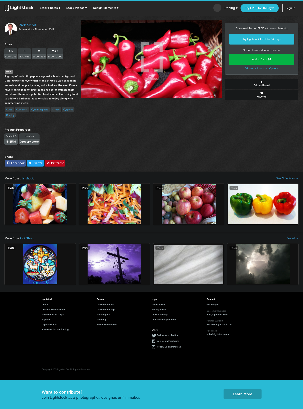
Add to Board (262, 84)
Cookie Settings (160, 314)
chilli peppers (39, 109)
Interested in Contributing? (56, 329)
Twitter (35, 163)
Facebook (15, 163)
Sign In (290, 8)
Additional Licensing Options (262, 68)
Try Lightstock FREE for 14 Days (262, 39)
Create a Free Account (53, 309)
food (56, 109)
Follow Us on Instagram (169, 346)
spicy (10, 115)
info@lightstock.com (217, 314)
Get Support (213, 304)
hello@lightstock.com (218, 334)
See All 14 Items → (287, 178)
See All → (292, 238)
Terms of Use (158, 304)
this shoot (26, 178)
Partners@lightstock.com (219, 324)
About (45, 304)
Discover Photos (105, 304)
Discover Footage (106, 309)
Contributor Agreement (164, 319)
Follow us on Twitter (167, 335)
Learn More (242, 394)
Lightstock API (49, 324)
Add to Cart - (261, 59)
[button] (50, 8)
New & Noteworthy (106, 324)
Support (46, 319)
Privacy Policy (159, 309)
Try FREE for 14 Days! (259, 8)
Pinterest (55, 163)
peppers (22, 109)
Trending (101, 319)
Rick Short (27, 25)
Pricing (231, 8)
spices (68, 109)
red (9, 109)
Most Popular (103, 314)
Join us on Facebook (168, 341)
